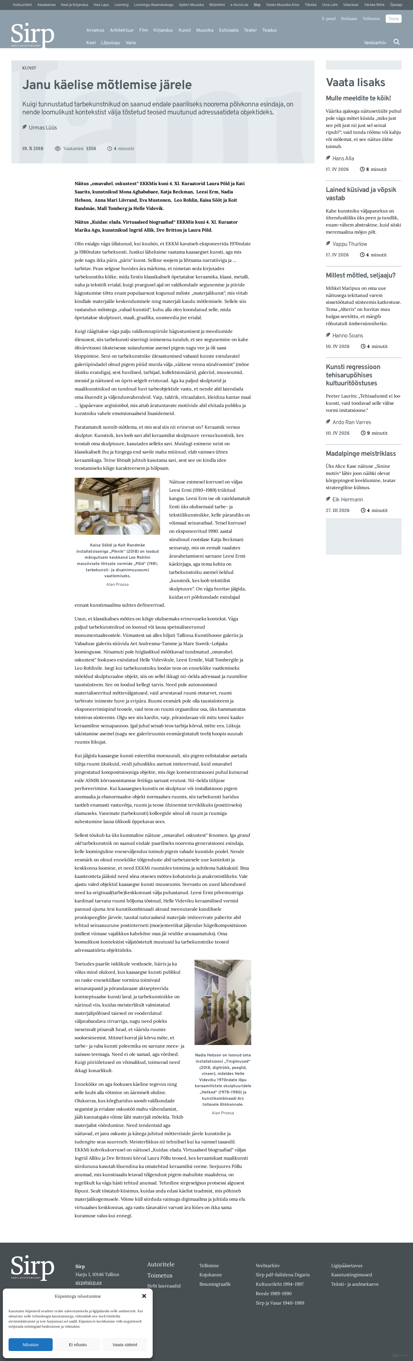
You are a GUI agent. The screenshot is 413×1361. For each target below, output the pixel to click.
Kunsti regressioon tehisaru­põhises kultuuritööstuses (353, 375)
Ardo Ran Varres (351, 422)
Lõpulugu (110, 43)
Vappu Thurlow (349, 244)
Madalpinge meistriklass (361, 454)
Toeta (394, 18)
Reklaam (349, 18)
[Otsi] (397, 42)
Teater (250, 30)
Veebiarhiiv (375, 43)
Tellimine (371, 18)
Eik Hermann (347, 500)
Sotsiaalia (228, 30)
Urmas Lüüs (43, 128)
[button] (144, 1296)
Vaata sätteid (125, 1344)
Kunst (185, 30)
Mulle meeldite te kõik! (358, 99)
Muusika (204, 30)
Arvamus (95, 30)
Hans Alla (343, 159)
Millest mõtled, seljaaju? (360, 276)
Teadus (269, 30)
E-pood (329, 18)
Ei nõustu (78, 1344)
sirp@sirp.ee (88, 1282)
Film (143, 30)
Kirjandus (163, 30)
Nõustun (31, 1344)
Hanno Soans (347, 336)
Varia (131, 43)
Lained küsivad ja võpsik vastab (361, 194)
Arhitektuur (122, 30)
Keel (91, 43)
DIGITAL (400, 1355)
